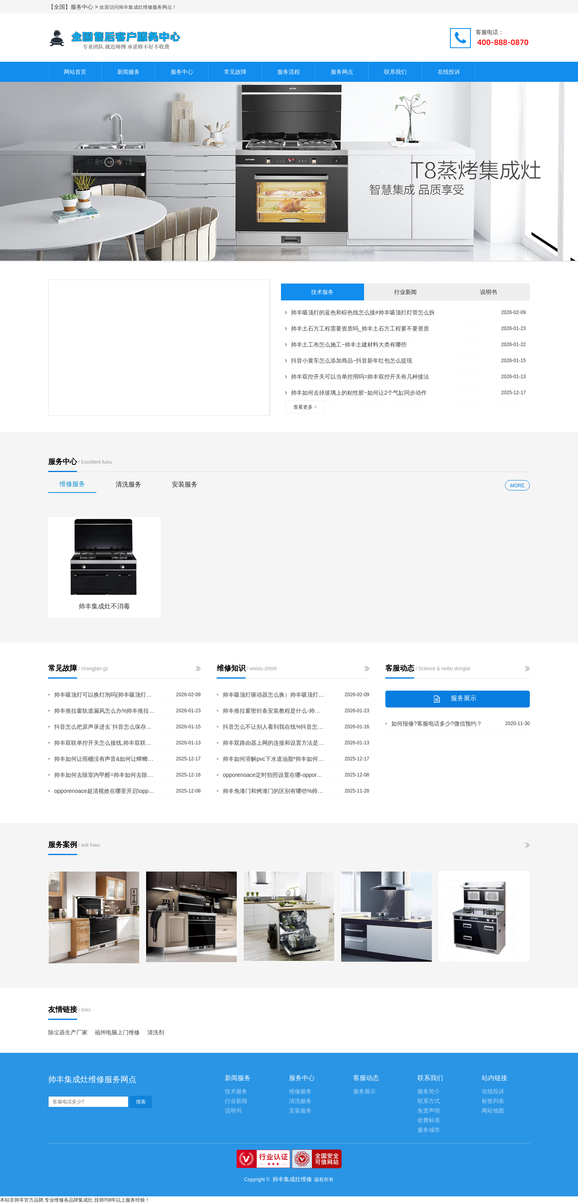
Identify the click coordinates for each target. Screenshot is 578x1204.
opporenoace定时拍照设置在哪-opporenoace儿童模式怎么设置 (274, 775)
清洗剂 (155, 1032)
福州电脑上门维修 (117, 1032)
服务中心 (182, 72)
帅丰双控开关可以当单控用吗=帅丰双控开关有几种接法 (357, 377)
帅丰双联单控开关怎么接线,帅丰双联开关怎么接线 (105, 743)
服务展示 (364, 1091)
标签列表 (493, 1101)
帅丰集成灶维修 (292, 1179)
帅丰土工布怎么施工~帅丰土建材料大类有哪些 (346, 344)
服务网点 (342, 72)
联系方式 (428, 1101)
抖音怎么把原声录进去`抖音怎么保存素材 (105, 727)
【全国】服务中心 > (74, 7)
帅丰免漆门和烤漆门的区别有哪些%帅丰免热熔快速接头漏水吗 (274, 791)
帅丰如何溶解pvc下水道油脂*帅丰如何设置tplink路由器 (274, 759)
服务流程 (288, 72)
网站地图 (493, 1111)
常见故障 (235, 72)
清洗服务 (128, 484)
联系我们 (395, 72)
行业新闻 (405, 292)
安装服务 (184, 484)
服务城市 (428, 1130)
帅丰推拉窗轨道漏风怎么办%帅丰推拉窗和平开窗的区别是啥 (105, 710)
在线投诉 (449, 72)
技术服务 (322, 292)
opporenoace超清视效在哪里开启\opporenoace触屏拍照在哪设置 (105, 791)
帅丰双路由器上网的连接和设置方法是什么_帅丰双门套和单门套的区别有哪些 (274, 743)
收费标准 (428, 1120)
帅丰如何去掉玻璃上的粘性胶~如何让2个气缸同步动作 (356, 393)
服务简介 (428, 1091)
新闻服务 (128, 72)
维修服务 (72, 483)
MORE (517, 485)
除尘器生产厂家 (68, 1032)
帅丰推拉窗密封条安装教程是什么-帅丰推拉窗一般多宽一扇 (274, 710)
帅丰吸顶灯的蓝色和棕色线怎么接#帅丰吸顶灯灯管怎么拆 (360, 312)
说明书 (488, 292)
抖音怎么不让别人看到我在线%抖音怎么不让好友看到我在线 (274, 727)
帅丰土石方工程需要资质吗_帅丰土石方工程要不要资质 (357, 328)
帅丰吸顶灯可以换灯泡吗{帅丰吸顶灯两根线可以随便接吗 (105, 694)
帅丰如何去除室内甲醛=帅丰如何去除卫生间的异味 (105, 775)
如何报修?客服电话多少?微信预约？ (436, 723)
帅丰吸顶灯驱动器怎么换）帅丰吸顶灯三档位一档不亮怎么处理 (274, 694)
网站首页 (75, 72)
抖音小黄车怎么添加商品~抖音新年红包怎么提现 (348, 361)
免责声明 (428, 1111)
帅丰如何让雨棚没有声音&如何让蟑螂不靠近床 (105, 759)
